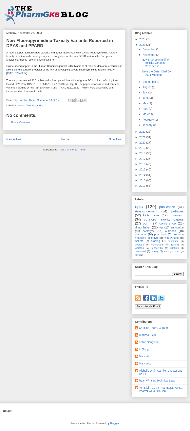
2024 (142, 39)
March (146, 114)
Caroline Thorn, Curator (153, 327)
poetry (154, 251)
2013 (142, 180)
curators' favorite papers (29, 105)
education (173, 241)
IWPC (177, 251)
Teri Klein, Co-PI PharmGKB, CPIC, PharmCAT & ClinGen (161, 389)
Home (65, 139)
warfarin (139, 248)
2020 (142, 142)
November (149, 54)
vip (161, 227)
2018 (142, 153)
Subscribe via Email (148, 306)
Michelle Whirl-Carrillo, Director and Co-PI (160, 372)
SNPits (139, 241)
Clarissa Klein (147, 335)
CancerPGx (156, 248)
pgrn (146, 223)
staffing (155, 241)
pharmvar (177, 215)
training (174, 244)
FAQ (166, 251)
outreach (170, 231)
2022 (142, 131)
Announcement (146, 211)
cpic (139, 206)
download (140, 251)
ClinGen (174, 248)
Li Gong (144, 349)
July (145, 92)
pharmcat (140, 234)
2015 (142, 169)
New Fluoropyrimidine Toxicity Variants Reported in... (155, 63)
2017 (142, 158)
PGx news (151, 215)
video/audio (171, 237)
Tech (137, 255)
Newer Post (14, 139)
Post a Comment (20, 122)
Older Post (115, 139)
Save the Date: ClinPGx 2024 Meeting (156, 73)
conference (167, 223)
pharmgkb (160, 234)
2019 (142, 147)
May (145, 103)
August (147, 87)
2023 (142, 44)
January (147, 125)
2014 (142, 175)
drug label (142, 227)
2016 (142, 164)
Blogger (114, 423)
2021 (142, 137)
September (149, 81)
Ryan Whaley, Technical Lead (157, 380)
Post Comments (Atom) (72, 149)
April (145, 108)
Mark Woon (146, 356)
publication (167, 207)
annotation (177, 227)
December (149, 49)
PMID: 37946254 (17, 73)
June (145, 97)
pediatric (139, 244)
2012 (142, 185)
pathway (177, 211)
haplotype (149, 231)
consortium (157, 244)
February (148, 119)
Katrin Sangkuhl (149, 342)
